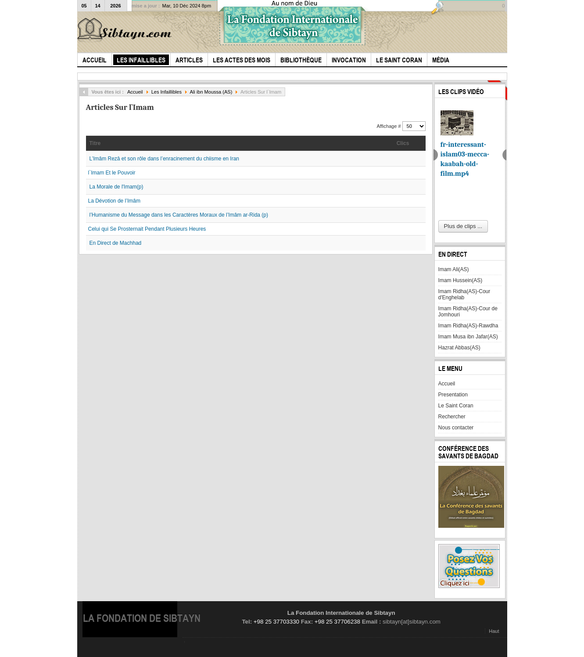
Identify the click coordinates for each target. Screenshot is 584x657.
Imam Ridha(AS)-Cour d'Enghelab (464, 294)
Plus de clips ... (463, 226)
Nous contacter (456, 428)
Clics (403, 143)
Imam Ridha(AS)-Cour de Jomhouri (468, 311)
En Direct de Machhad (116, 243)
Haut (494, 631)
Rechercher (452, 417)
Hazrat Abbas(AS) (459, 348)
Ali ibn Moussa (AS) (211, 91)
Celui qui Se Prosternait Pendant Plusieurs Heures (147, 229)
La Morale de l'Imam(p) (116, 187)
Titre (95, 143)
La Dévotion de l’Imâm (114, 201)
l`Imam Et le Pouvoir (112, 173)
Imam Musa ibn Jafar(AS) (468, 337)
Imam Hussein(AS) (460, 280)
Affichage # (389, 126)
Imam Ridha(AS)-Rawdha (468, 326)
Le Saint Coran (455, 406)
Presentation (453, 395)
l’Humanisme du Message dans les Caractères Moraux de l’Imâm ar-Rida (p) (179, 215)
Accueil (135, 91)
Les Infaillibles (166, 91)
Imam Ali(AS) (453, 269)
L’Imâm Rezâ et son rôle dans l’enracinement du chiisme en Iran (165, 159)
